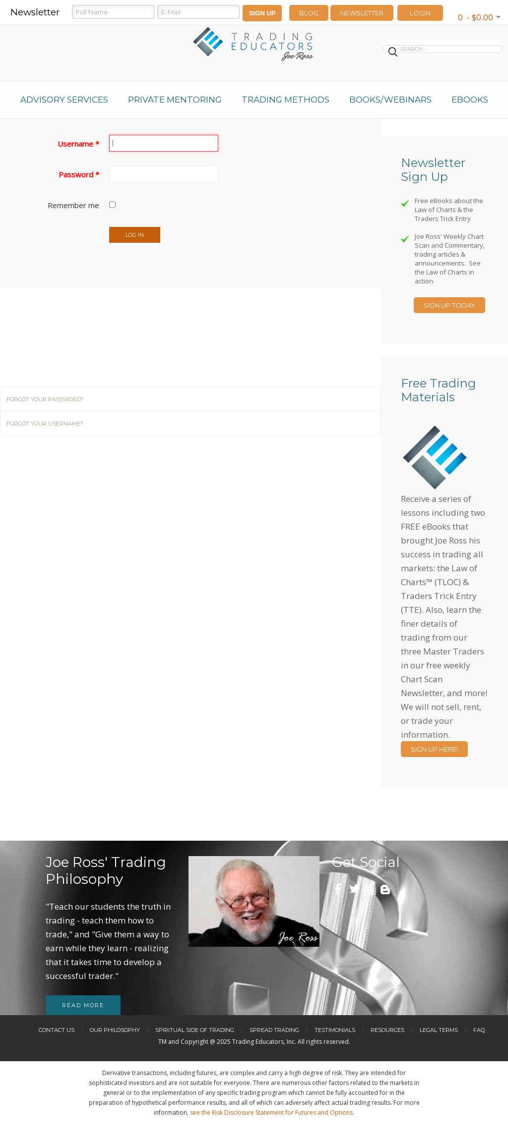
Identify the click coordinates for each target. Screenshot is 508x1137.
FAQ (479, 1030)
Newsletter (361, 13)
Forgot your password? (45, 399)
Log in (135, 234)
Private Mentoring (175, 100)
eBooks (469, 100)
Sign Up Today (449, 305)
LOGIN (420, 13)
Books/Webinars (390, 100)
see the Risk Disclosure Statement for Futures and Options (271, 1112)
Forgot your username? (44, 423)
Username (78, 144)
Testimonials (335, 1030)
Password (79, 174)
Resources (387, 1030)
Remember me (73, 205)
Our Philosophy (115, 1030)
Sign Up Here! (434, 749)
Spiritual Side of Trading (194, 1030)
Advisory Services (64, 100)
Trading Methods (285, 100)
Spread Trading (274, 1030)
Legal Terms (439, 1030)
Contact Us (56, 1030)
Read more (83, 1005)
